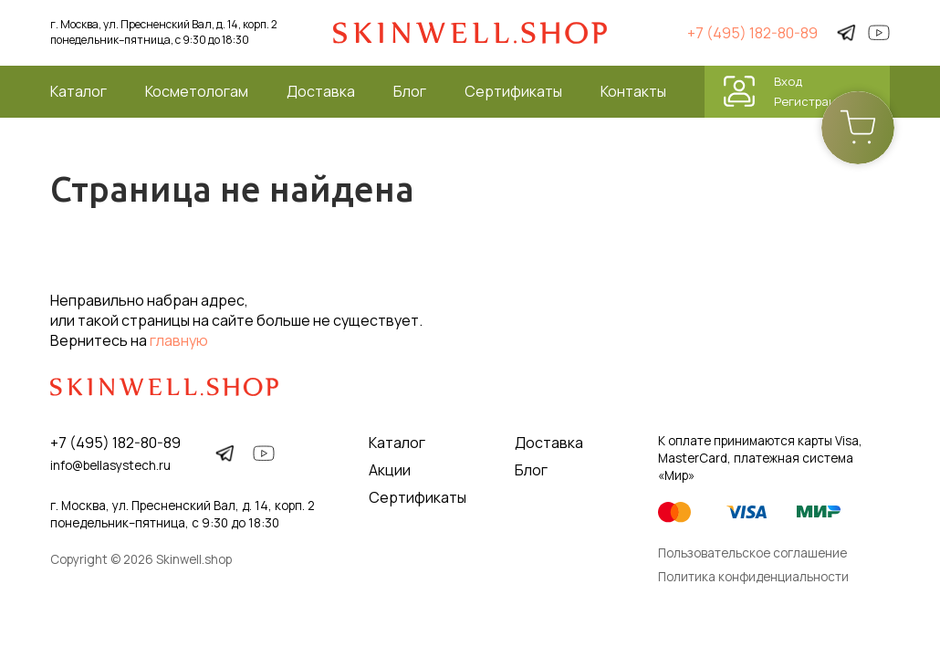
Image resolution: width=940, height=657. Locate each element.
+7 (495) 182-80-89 (752, 33)
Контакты (633, 91)
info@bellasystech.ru (110, 465)
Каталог (78, 91)
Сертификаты (513, 91)
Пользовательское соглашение (752, 553)
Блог (409, 91)
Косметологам (196, 91)
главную (179, 340)
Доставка (321, 91)
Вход (788, 81)
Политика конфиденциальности (753, 576)
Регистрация (812, 101)
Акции (390, 470)
